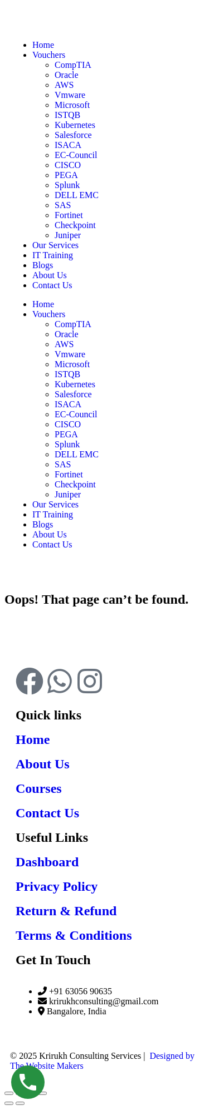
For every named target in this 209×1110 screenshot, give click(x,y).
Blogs (42, 524)
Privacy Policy (57, 886)
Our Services (55, 504)
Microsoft (72, 364)
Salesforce (73, 394)
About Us (49, 534)
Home (43, 304)
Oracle (67, 334)
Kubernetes (75, 384)
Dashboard (47, 862)
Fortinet (69, 474)
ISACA (68, 404)
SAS (63, 464)
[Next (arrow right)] (20, 1103)
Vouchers (48, 314)
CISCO (68, 424)
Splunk (67, 444)
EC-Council (76, 414)
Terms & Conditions (74, 935)
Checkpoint (75, 484)
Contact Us (52, 544)
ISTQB (67, 374)
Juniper (68, 494)
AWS (64, 344)
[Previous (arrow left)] (8, 1103)
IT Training (52, 514)
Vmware (70, 354)
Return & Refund (66, 911)
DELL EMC (77, 454)
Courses (39, 788)
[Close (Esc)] (42, 1093)
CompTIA (73, 324)
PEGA (66, 434)
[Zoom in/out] (8, 1093)
